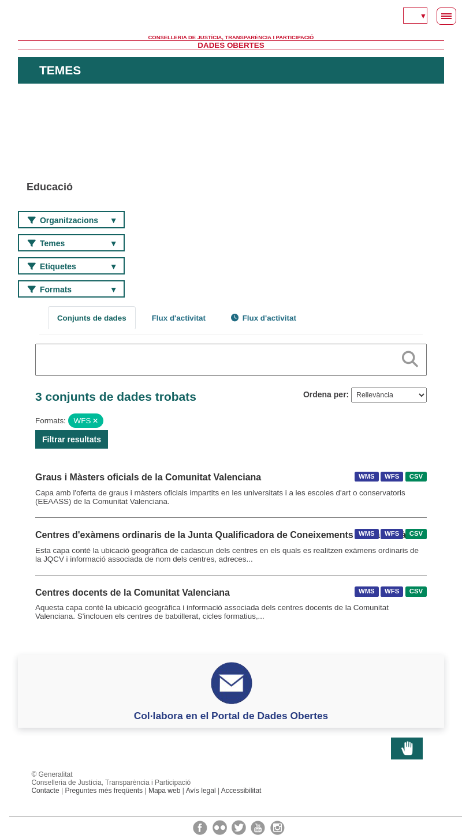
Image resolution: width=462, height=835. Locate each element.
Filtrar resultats (71, 439)
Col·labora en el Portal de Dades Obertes (231, 715)
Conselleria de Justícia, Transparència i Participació (231, 37)
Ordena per (324, 394)
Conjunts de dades (91, 318)
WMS (367, 476)
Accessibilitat (241, 791)
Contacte (45, 791)
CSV (416, 476)
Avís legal (201, 791)
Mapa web (164, 791)
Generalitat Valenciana (231, 17)
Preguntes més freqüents (104, 791)
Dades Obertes (231, 45)
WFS (392, 476)
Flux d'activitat (179, 318)
